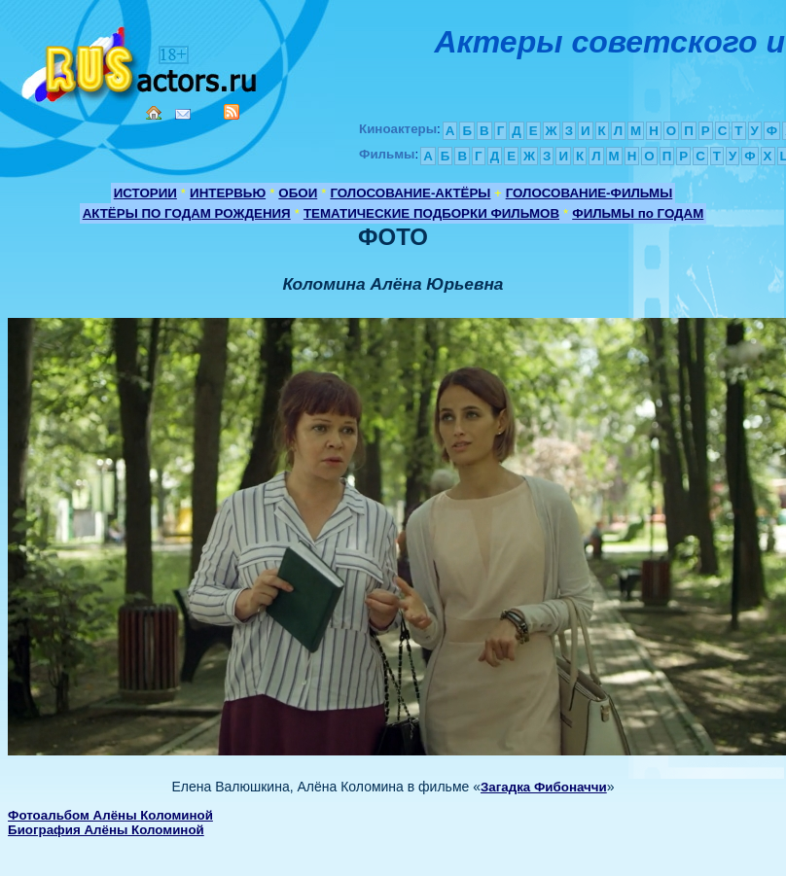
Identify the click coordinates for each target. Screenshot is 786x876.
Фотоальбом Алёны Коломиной (110, 815)
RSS (231, 112)
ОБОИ (297, 193)
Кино (141, 60)
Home (153, 113)
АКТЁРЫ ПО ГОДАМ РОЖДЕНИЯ (187, 213)
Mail (183, 114)
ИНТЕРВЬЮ (228, 193)
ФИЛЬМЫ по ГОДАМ (637, 213)
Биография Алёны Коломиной (106, 830)
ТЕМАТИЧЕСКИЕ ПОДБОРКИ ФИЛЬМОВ (431, 213)
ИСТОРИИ (145, 193)
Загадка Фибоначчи (544, 787)
